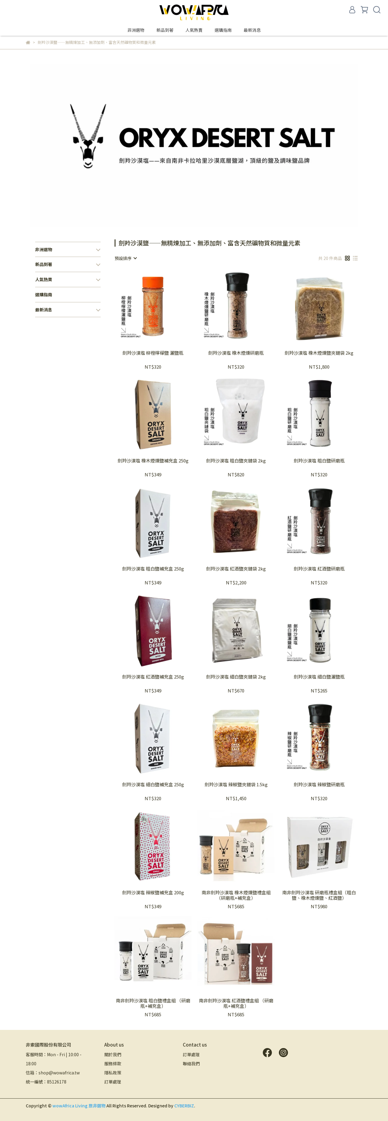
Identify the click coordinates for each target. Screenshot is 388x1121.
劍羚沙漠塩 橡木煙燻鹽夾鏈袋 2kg (319, 353)
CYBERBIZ (184, 1106)
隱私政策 (112, 1073)
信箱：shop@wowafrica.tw (53, 1073)
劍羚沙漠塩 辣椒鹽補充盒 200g (153, 893)
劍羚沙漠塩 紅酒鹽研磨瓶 (319, 569)
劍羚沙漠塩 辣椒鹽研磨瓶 (319, 784)
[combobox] (125, 258)
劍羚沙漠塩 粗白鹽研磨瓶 (319, 461)
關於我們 (112, 1054)
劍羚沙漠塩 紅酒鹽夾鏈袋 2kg (236, 569)
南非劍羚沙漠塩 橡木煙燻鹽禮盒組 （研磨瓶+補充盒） (236, 895)
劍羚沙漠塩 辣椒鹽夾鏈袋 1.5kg (236, 784)
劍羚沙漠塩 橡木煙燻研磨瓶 (236, 353)
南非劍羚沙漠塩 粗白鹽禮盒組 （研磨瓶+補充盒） (153, 1003)
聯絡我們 (191, 1063)
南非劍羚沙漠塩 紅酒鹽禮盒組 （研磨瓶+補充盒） (236, 1003)
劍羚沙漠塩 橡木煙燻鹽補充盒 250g (153, 461)
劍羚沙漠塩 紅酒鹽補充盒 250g (153, 677)
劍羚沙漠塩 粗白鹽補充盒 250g (153, 569)
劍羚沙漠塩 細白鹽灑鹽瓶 (319, 677)
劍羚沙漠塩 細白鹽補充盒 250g (153, 784)
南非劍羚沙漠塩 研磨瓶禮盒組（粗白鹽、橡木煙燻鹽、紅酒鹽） (319, 895)
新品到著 (164, 30)
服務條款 (112, 1063)
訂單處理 (112, 1082)
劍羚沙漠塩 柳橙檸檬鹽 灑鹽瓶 (152, 353)
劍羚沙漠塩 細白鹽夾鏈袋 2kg (236, 677)
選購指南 (223, 30)
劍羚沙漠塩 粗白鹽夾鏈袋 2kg (236, 461)
